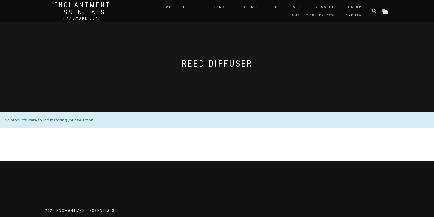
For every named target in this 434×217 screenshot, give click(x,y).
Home (165, 7)
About (190, 7)
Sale (277, 7)
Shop (298, 7)
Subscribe (249, 7)
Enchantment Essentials (82, 9)
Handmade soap (82, 18)
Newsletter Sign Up (338, 7)
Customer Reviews (313, 15)
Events (354, 15)
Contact (217, 7)
